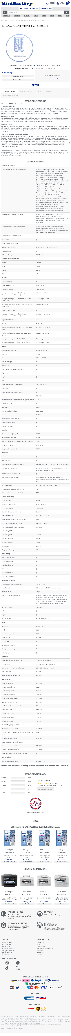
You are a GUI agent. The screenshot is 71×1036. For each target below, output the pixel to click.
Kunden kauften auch (10, 95)
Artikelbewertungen (26, 91)
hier (59, 1025)
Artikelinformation (9, 91)
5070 (52, 16)
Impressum (40, 942)
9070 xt (17, 16)
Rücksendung (6, 944)
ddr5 (60, 16)
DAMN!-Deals (46, 8)
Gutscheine (40, 952)
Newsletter (5, 954)
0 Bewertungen (7, 73)
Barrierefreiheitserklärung (45, 948)
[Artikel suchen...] (36, 12)
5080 (36, 16)
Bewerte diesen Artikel (45, 789)
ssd (67, 16)
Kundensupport (7, 952)
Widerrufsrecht (7, 942)
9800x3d (6, 16)
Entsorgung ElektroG (8, 948)
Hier (34, 65)
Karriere (39, 954)
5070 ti (27, 16)
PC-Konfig (23, 8)
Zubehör (49, 91)
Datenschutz (41, 946)
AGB (38, 944)
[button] (5, 12)
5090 (44, 16)
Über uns (40, 950)
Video (39, 91)
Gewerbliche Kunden (8, 950)
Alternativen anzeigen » (53, 78)
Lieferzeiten (6, 946)
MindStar (34, 8)
